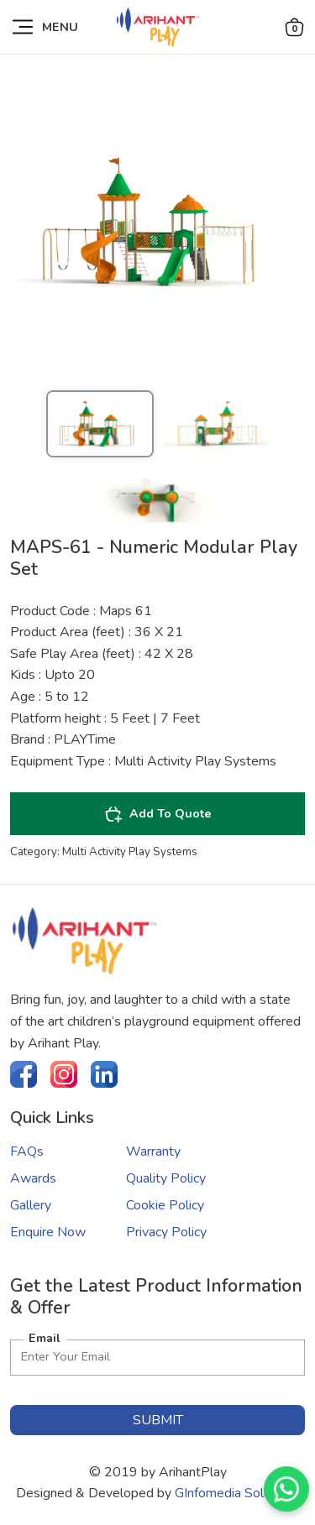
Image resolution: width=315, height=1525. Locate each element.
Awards (33, 1178)
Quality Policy (166, 1178)
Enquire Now (48, 1232)
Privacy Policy (166, 1232)
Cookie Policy (165, 1205)
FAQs (27, 1151)
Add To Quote (158, 814)
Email (44, 1337)
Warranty (153, 1151)
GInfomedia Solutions (237, 1493)
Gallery (30, 1205)
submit (158, 1420)
